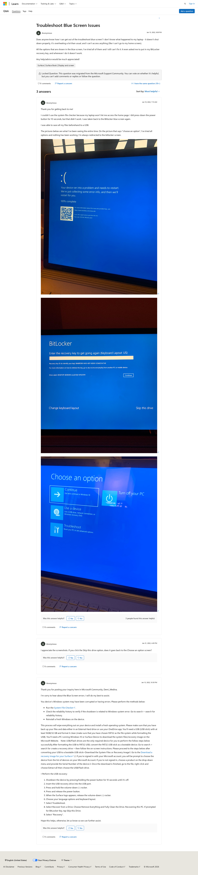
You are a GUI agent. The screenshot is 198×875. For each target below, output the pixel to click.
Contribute (49, 866)
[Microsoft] (5, 4)
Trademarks (133, 866)
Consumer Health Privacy (79, 866)
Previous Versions (25, 866)
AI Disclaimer (8, 866)
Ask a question (187, 11)
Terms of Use (100, 866)
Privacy (60, 866)
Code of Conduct (116, 866)
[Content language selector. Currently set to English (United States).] (15, 860)
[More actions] (159, 18)
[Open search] (185, 3)
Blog (37, 866)
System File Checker (63, 707)
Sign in (192, 3)
